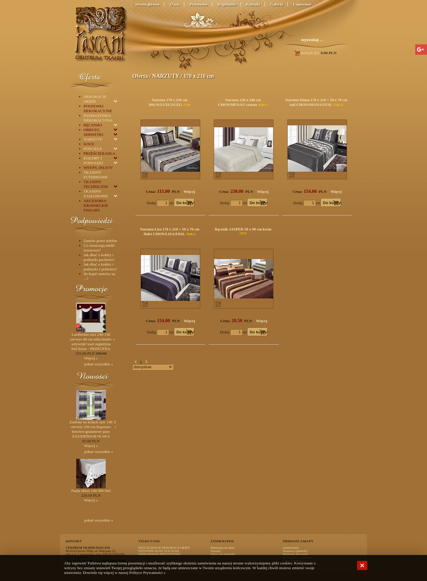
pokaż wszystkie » (98, 364)
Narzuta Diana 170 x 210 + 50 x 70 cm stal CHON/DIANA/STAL (316, 102)
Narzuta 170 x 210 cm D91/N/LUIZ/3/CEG (168, 102)
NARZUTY (165, 76)
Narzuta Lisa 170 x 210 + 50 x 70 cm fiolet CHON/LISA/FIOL (169, 231)
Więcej (189, 191)
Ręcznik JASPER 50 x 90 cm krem (243, 229)
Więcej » (91, 358)
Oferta (140, 76)
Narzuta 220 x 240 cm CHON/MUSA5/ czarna (239, 102)
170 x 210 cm (198, 76)
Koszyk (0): (315, 53)
